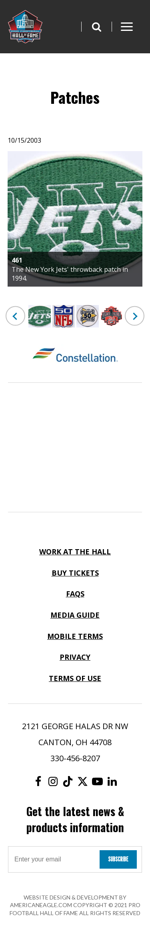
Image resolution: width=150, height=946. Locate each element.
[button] (96, 27)
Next (134, 316)
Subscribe (118, 859)
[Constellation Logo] (75, 356)
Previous (15, 316)
